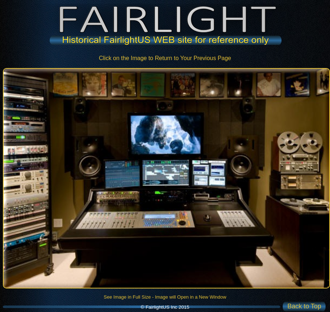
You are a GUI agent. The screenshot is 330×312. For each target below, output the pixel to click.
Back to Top (304, 306)
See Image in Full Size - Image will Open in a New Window (165, 297)
